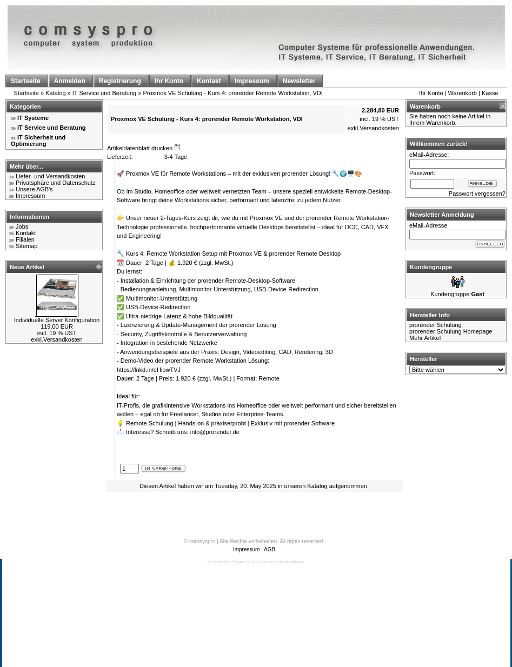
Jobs (22, 226)
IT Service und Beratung (104, 93)
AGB (269, 549)
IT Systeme (33, 118)
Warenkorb (462, 93)
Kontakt (26, 233)
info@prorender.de (215, 432)
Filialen (25, 239)
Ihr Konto (431, 93)
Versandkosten (63, 339)
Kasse (490, 93)
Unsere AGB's (34, 189)
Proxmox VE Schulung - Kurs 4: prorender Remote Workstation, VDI (232, 93)
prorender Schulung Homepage (451, 331)
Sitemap (26, 246)
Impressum (30, 195)
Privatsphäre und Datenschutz (55, 182)
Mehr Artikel (425, 338)
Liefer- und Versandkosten (50, 176)
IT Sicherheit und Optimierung (38, 140)
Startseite (26, 93)
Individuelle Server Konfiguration (56, 320)
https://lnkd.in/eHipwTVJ (149, 369)
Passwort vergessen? (477, 193)
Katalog (55, 93)
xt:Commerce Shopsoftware (278, 561)
